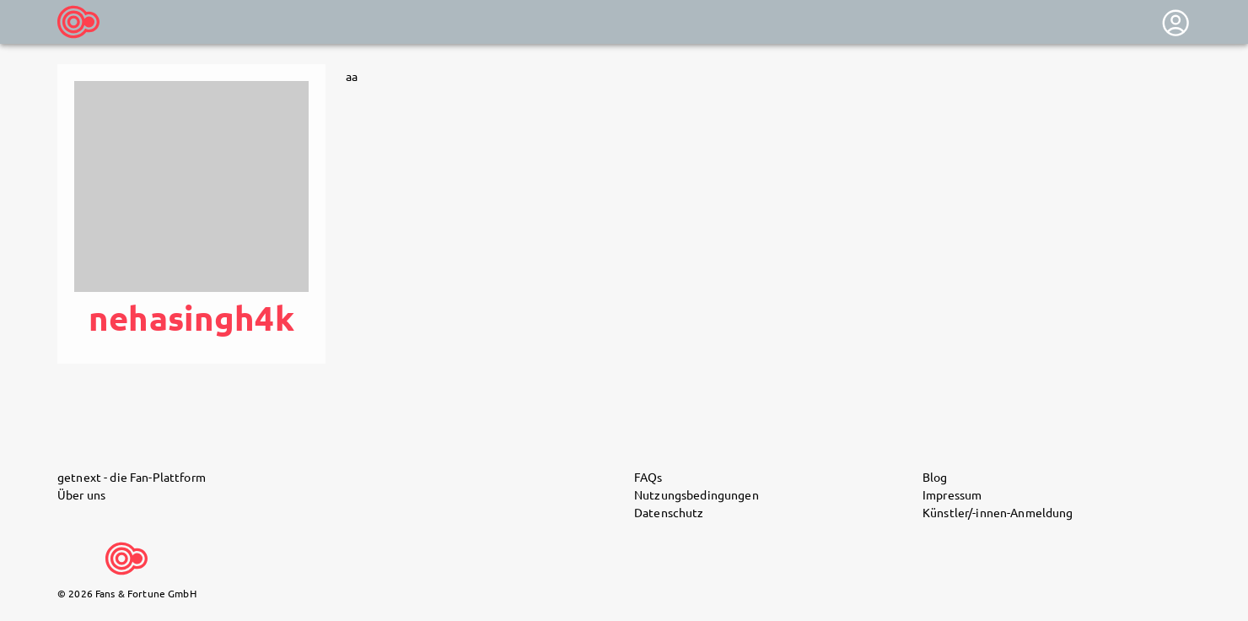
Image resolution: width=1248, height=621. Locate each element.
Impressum (952, 494)
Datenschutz (669, 512)
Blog (935, 476)
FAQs (648, 476)
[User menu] (1175, 22)
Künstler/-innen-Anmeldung (998, 512)
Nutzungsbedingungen (696, 494)
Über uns (81, 494)
